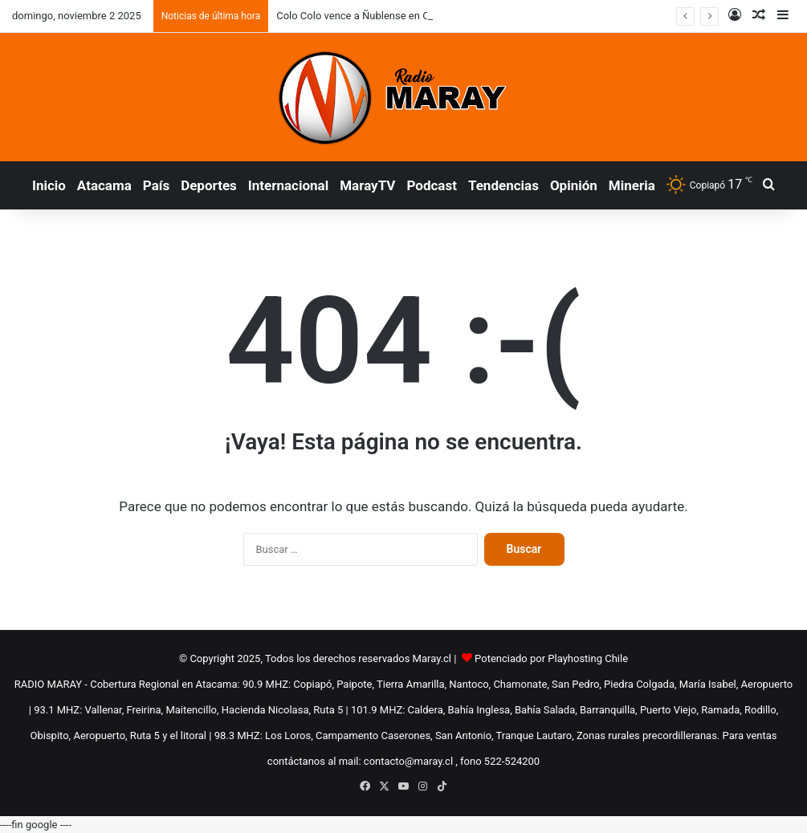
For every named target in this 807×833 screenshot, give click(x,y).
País (156, 185)
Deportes (209, 185)
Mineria (632, 185)
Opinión (573, 185)
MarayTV (367, 185)
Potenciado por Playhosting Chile (551, 658)
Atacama (104, 185)
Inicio (49, 185)
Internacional (288, 185)
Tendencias (503, 185)
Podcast (431, 185)
